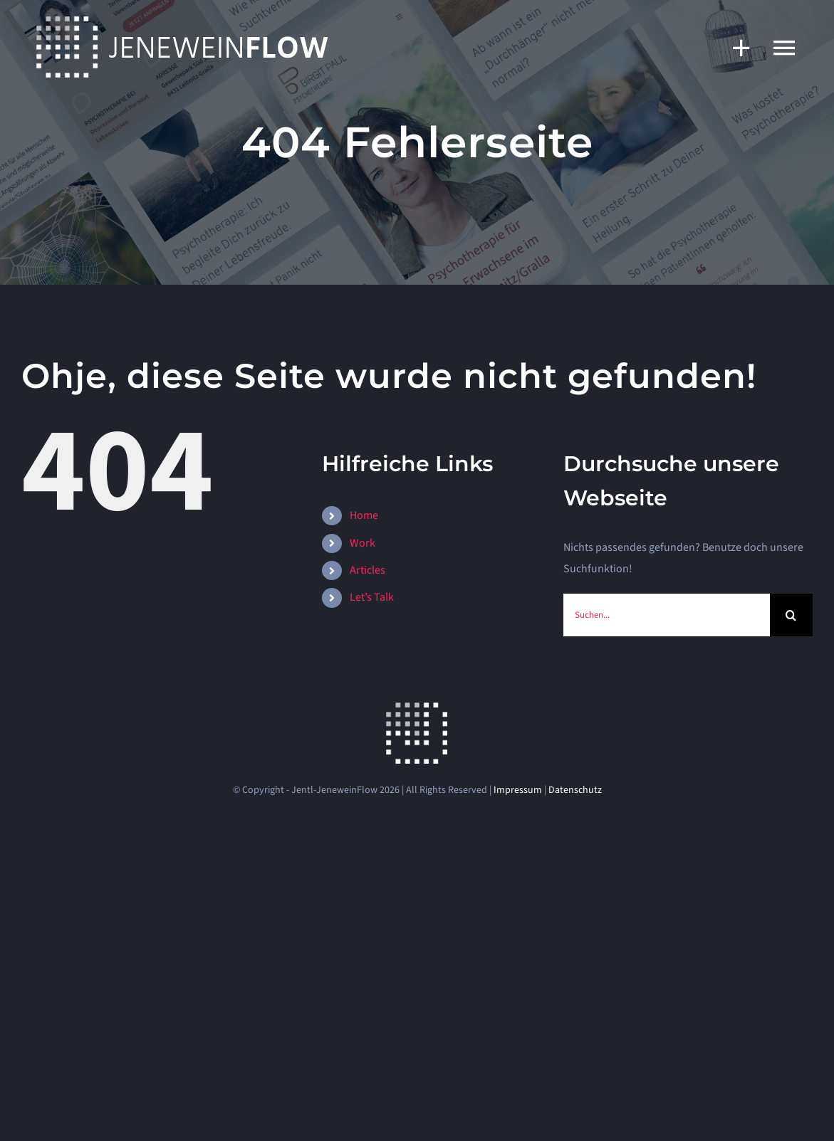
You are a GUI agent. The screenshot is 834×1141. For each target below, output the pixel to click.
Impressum (518, 790)
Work (362, 543)
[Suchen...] (666, 615)
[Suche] (791, 615)
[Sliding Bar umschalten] (734, 47)
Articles (367, 570)
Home (364, 515)
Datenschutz (575, 790)
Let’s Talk (372, 597)
